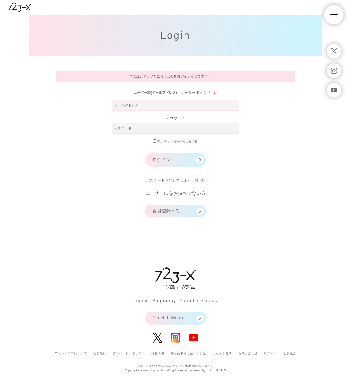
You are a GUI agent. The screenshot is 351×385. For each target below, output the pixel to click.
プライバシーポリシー (129, 353)
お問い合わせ (248, 353)
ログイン (161, 159)
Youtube (189, 300)
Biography (164, 300)
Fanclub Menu (167, 318)
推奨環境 (157, 353)
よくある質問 (222, 353)
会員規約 (99, 353)
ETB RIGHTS (216, 370)
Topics (141, 300)
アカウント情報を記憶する (175, 141)
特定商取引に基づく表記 (188, 353)
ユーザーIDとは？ (196, 93)
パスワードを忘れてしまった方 (172, 180)
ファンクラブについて (71, 353)
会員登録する (166, 210)
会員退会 (289, 353)
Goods (209, 300)
